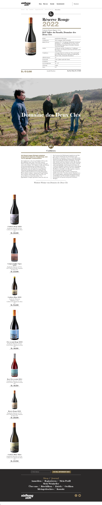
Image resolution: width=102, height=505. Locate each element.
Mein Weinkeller (51, 483)
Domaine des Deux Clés (49, 9)
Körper (44, 38)
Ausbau (44, 48)
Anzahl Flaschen (51, 71)
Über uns (45, 4)
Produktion (45, 61)
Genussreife (45, 59)
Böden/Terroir (45, 42)
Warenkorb (76, 4)
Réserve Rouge (57, 9)
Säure (43, 67)
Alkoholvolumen (46, 57)
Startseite (22, 9)
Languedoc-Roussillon (39, 9)
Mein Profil (65, 481)
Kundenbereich (60, 4)
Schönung (44, 65)
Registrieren (51, 481)
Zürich (58, 486)
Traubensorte (45, 40)
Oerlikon (69, 486)
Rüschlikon (46, 486)
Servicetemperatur (46, 63)
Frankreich (31, 9)
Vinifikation (45, 53)
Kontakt (52, 4)
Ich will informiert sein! (61, 472)
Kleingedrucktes (46, 489)
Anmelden (36, 481)
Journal (55, 478)
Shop (40, 4)
